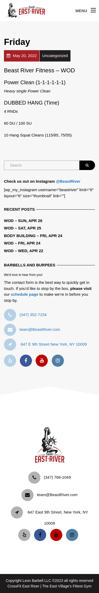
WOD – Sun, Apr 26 (23, 220)
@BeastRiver (68, 181)
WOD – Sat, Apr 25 (22, 228)
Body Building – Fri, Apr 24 (33, 235)
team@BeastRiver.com (40, 329)
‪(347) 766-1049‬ (57, 477)
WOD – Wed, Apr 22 (23, 250)
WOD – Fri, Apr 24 (22, 243)
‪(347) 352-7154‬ (33, 314)
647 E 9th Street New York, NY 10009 (54, 344)
